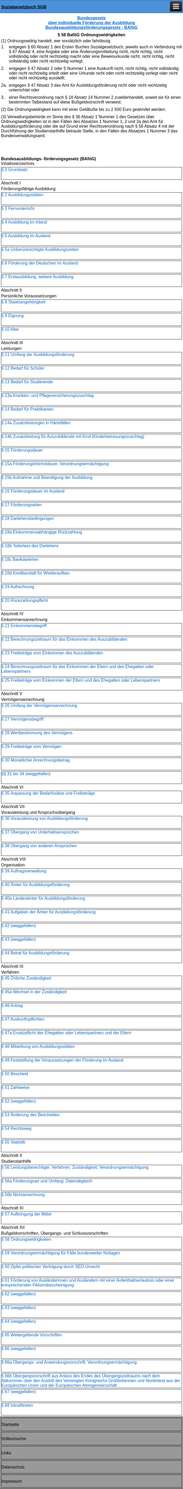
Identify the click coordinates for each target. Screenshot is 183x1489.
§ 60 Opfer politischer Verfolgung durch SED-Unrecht (50, 1266)
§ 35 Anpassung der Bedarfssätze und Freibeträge (48, 793)
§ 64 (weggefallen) (18, 1321)
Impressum (11, 1481)
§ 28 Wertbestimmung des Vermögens (37, 733)
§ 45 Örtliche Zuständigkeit (26, 978)
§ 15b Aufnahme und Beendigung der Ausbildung (46, 477)
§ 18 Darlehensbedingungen (27, 518)
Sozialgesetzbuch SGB (23, 7)
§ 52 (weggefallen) (18, 1101)
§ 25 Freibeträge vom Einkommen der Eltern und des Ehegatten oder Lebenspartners (80, 680)
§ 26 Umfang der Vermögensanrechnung (39, 705)
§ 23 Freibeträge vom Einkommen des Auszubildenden (52, 653)
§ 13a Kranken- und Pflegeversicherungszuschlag (47, 395)
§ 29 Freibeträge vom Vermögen (31, 746)
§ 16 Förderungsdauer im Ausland (32, 491)
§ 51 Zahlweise (15, 1087)
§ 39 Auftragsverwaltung (23, 871)
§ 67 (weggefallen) (18, 1391)
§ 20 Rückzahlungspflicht (24, 600)
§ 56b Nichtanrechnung (23, 1194)
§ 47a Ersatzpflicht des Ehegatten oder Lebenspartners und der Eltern (66, 1033)
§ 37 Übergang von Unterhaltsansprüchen (40, 832)
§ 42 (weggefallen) (18, 925)
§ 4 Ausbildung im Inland (24, 222)
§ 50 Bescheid (14, 1074)
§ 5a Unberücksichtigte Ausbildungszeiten (40, 249)
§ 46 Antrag (12, 1005)
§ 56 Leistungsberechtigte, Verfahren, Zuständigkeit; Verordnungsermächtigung (74, 1167)
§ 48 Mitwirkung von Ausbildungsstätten (38, 1046)
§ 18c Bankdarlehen (19, 559)
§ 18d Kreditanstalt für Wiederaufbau (35, 573)
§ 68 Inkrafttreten (17, 1405)
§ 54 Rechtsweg (16, 1128)
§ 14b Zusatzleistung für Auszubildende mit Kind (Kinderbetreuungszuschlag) (72, 436)
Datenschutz (13, 1467)
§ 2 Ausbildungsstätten (22, 195)
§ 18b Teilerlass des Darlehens (30, 546)
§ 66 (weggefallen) (18, 1348)
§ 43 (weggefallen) (18, 939)
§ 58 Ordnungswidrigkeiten (26, 1239)
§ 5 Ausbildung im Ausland (26, 236)
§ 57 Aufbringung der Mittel (26, 1214)
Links (6, 1453)
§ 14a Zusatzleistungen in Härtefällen (35, 423)
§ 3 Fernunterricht (17, 208)
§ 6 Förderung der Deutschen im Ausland (39, 263)
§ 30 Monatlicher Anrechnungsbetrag (35, 760)
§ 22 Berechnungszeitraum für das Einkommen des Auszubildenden (64, 639)
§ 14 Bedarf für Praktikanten (27, 409)
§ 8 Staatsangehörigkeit (23, 302)
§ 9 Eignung (12, 315)
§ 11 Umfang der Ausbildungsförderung (37, 354)
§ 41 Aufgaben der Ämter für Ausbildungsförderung (48, 912)
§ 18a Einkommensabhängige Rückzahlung (41, 532)
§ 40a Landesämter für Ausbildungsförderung (43, 898)
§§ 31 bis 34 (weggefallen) (26, 774)
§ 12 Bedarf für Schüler (23, 368)
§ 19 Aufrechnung (17, 587)
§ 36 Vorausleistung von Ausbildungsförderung (44, 818)
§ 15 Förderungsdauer (22, 450)
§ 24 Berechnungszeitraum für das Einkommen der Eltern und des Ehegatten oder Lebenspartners (77, 669)
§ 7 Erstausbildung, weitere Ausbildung (37, 277)
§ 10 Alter (10, 329)
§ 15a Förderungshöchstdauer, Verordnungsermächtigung (55, 464)
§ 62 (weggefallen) (18, 1294)
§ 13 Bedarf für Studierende (27, 382)
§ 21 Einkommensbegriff (23, 625)
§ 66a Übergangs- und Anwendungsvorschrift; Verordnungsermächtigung (69, 1362)
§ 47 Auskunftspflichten (23, 1019)
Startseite (10, 1424)
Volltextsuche (13, 1438)
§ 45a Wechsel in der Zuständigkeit (34, 992)
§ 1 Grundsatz (14, 169)
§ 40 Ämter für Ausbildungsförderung (35, 884)
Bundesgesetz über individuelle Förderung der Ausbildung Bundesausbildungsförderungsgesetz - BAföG (91, 23)
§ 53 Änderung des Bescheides (30, 1115)
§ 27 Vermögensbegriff (22, 719)
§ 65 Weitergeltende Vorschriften (31, 1335)
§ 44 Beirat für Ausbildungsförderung (35, 953)
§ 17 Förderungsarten (21, 505)
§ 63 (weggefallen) (18, 1307)
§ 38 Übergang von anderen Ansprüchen (39, 846)
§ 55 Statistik (13, 1142)
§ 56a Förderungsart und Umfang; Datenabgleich (46, 1181)
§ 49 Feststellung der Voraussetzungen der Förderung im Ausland (62, 1060)
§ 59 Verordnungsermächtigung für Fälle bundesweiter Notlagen (60, 1253)
